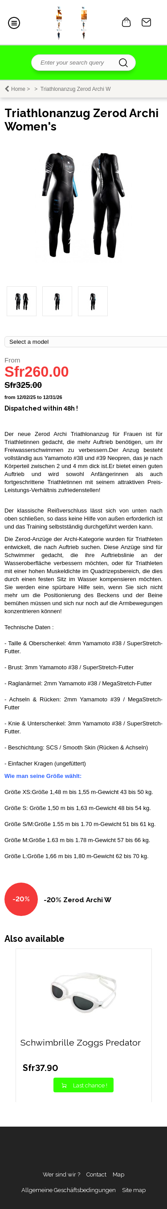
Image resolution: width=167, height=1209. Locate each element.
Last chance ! (90, 1085)
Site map (134, 1190)
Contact (146, 22)
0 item (126, 22)
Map (118, 1174)
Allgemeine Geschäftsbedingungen (68, 1190)
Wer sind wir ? (61, 1174)
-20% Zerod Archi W (77, 900)
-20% (21, 899)
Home (18, 89)
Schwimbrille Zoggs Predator (80, 1043)
